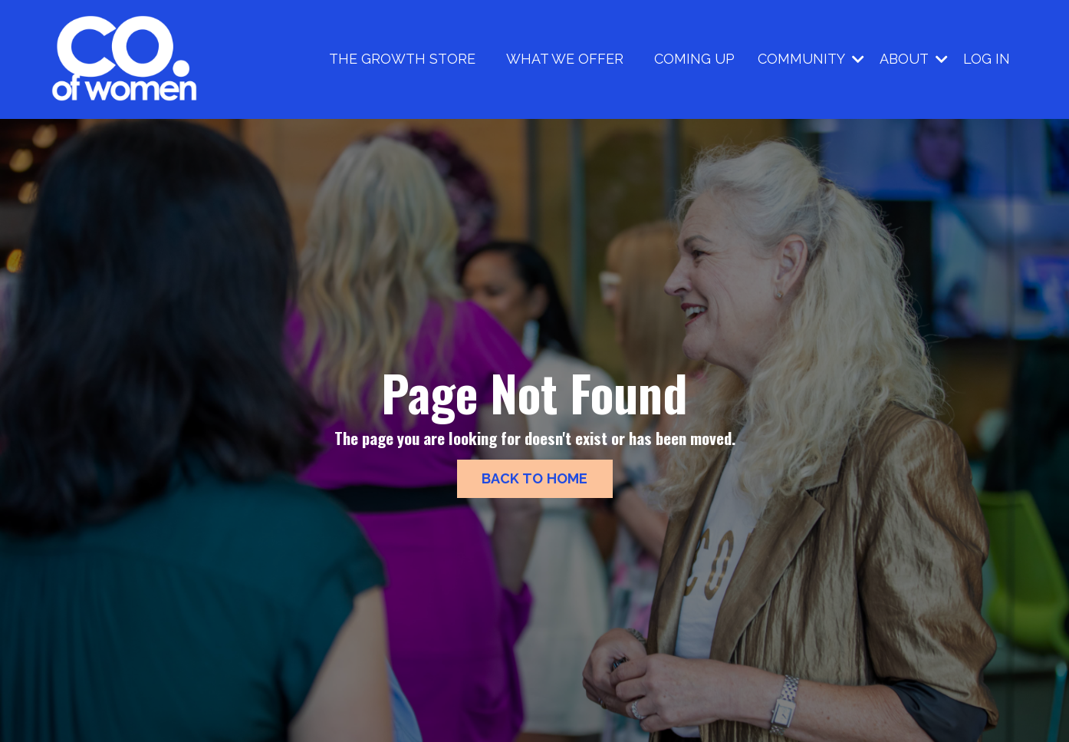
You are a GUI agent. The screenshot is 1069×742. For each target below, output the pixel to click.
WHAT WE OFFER (564, 59)
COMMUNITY (811, 59)
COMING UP (694, 59)
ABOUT (914, 59)
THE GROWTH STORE (402, 59)
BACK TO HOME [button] (535, 478)
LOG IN (986, 59)
